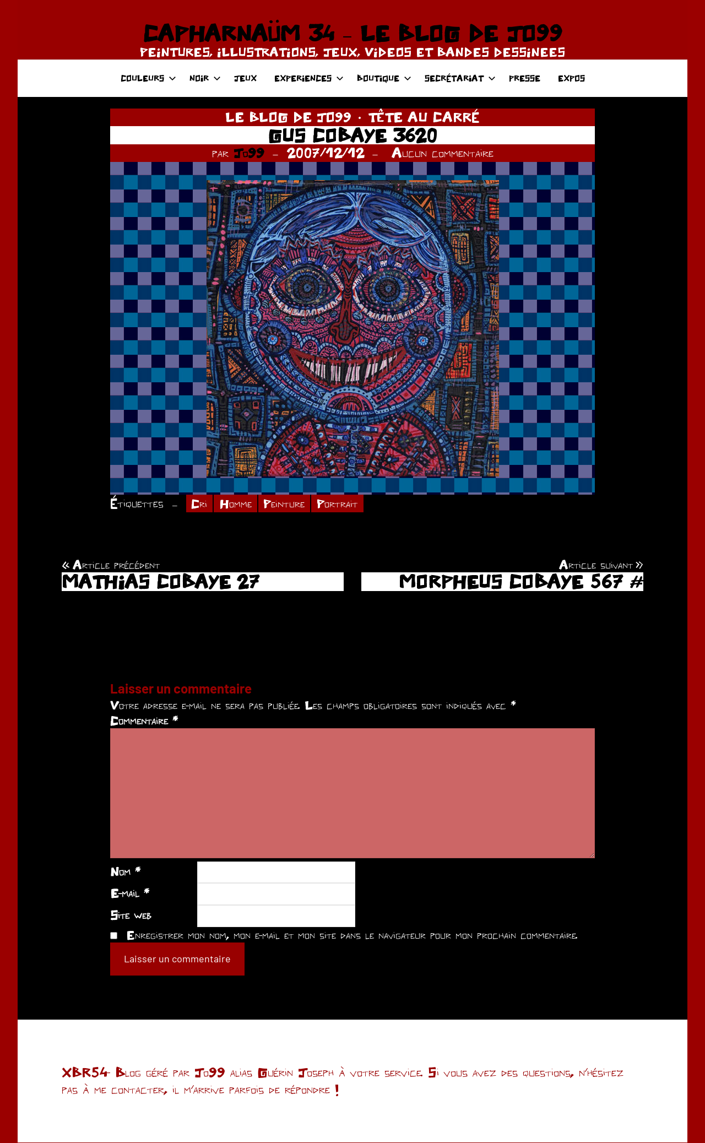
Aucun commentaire (443, 152)
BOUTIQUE (384, 78)
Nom (125, 872)
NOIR (205, 78)
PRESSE (524, 78)
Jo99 (249, 152)
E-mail (129, 893)
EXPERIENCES (309, 78)
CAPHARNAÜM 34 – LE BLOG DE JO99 (352, 33)
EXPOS (571, 78)
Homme (237, 503)
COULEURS (148, 78)
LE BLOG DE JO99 (288, 117)
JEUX (245, 78)
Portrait (343, 503)
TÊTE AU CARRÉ (424, 117)
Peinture (288, 503)
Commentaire (144, 721)
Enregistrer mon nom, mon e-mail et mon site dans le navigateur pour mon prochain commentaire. (352, 935)
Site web (130, 915)
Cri (200, 503)
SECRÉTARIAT (460, 78)
